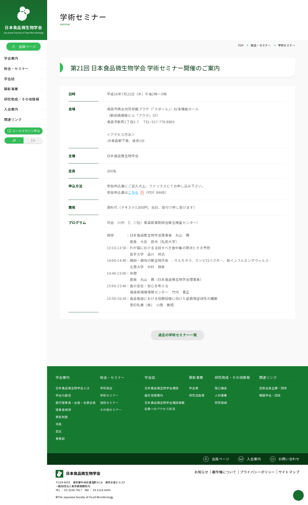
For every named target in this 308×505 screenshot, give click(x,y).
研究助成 (221, 402)
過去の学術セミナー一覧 (177, 334)
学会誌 (150, 377)
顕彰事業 (196, 377)
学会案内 (63, 377)
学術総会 (106, 388)
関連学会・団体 (270, 395)
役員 (59, 424)
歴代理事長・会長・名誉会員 (76, 402)
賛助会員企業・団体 (273, 388)
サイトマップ (288, 472)
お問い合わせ (288, 458)
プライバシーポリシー (257, 472)
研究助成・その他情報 (232, 377)
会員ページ (23, 46)
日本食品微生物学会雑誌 (161, 388)
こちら (133, 192)
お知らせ (201, 472)
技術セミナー (109, 402)
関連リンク (268, 377)
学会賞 (193, 388)
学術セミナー (109, 395)
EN (33, 140)
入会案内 (11, 109)
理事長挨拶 (63, 409)
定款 (59, 431)
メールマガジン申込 (23, 131)
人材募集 (221, 395)
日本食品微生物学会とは (72, 388)
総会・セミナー (112, 377)
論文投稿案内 (154, 395)
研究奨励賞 (196, 395)
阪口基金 (221, 388)
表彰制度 (62, 417)
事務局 (60, 438)
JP (14, 140)
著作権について (224, 472)
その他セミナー (111, 409)
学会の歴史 (63, 395)
